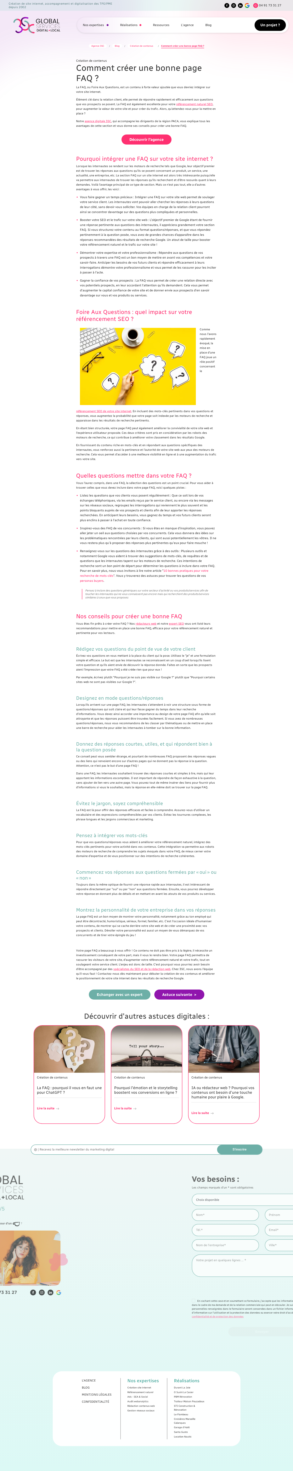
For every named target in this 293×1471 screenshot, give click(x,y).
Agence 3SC (97, 46)
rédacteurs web (146, 620)
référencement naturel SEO (194, 104)
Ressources (161, 25)
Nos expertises (94, 25)
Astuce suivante (177, 991)
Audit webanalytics (143, 1402)
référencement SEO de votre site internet (103, 408)
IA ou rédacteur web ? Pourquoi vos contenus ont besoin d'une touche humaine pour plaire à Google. (222, 1089)
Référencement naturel (144, 1398)
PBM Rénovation (161, 1400)
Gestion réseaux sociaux (144, 1406)
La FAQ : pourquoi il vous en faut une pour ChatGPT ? (69, 1086)
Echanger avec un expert (120, 991)
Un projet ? (270, 25)
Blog (208, 25)
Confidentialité (125, 1402)
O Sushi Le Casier (162, 1398)
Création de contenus (141, 46)
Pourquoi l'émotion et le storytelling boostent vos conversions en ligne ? (145, 1086)
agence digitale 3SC (98, 121)
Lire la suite (48, 1105)
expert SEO (176, 620)
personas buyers (92, 577)
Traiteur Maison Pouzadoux (164, 1402)
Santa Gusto (160, 1415)
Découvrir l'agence (146, 136)
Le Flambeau (160, 1407)
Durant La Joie (161, 1397)
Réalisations (129, 25)
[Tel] (266, 5)
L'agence (187, 25)
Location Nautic (161, 1416)
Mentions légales (126, 1400)
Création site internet (143, 1397)
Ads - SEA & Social (143, 1400)
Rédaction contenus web (144, 1404)
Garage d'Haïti (161, 1413)
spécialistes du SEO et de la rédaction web (142, 966)
